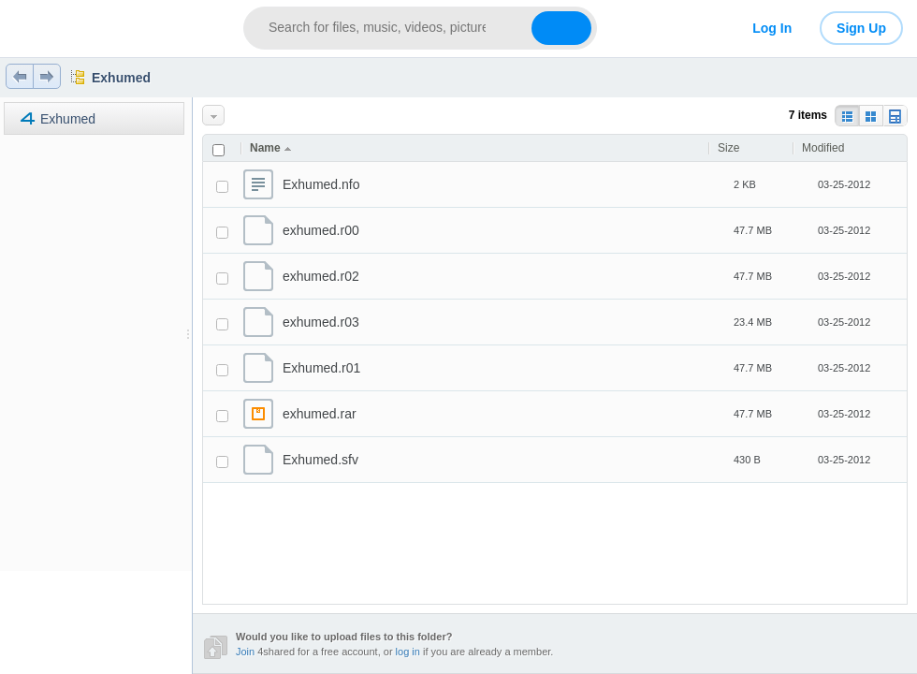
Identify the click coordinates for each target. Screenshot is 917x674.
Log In (772, 28)
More (215, 115)
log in (408, 651)
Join (245, 651)
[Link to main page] (114, 28)
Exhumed (121, 77)
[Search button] (561, 28)
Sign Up (861, 28)
